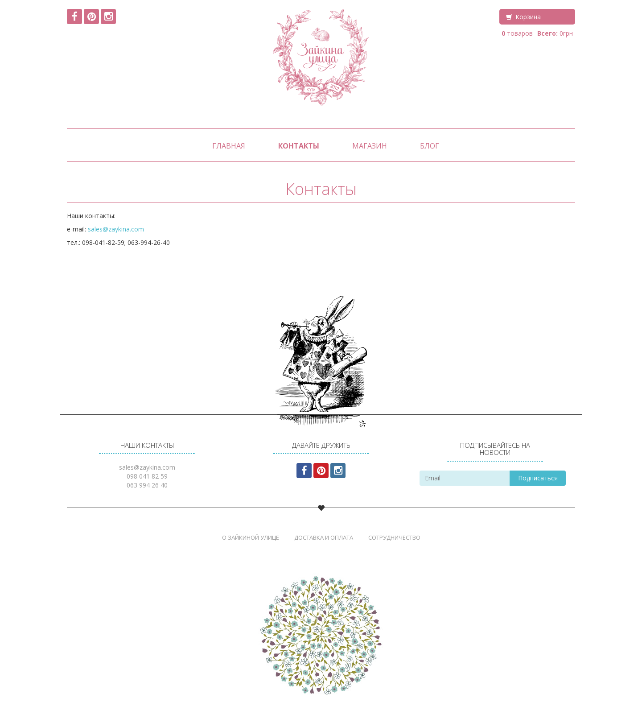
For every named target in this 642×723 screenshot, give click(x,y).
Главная (228, 146)
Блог (429, 146)
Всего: (547, 33)
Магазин (369, 146)
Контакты (298, 146)
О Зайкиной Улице (250, 537)
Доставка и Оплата (323, 537)
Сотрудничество (394, 537)
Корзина (528, 16)
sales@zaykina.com (116, 229)
